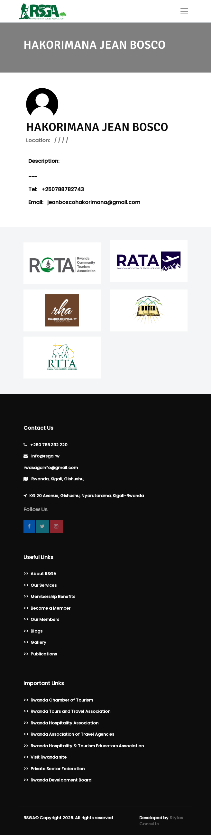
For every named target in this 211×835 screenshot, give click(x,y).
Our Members (45, 619)
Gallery (38, 642)
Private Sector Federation (58, 769)
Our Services (44, 585)
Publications (44, 654)
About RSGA (43, 574)
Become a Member (50, 608)
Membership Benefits (53, 597)
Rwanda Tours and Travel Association (70, 711)
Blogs (36, 631)
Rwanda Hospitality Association (64, 723)
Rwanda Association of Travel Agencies (72, 734)
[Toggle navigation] (184, 11)
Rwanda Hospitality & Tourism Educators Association (87, 746)
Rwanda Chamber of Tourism (62, 700)
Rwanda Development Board (61, 780)
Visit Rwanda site (49, 757)
